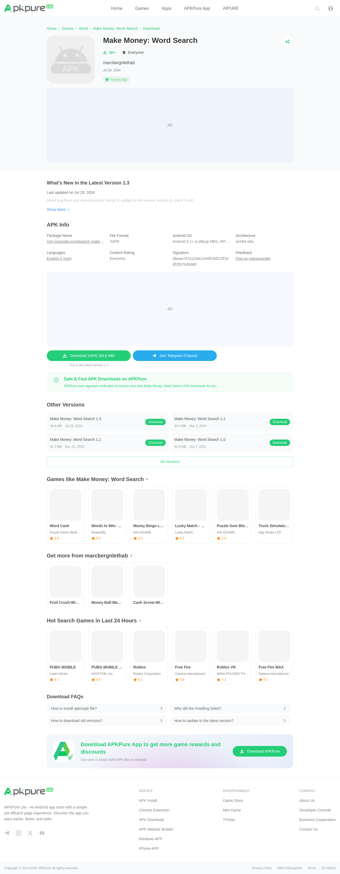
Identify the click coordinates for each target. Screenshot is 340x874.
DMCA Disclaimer (289, 868)
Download (155, 422)
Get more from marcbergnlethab (87, 556)
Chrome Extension (154, 810)
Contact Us (308, 829)
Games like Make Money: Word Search (95, 479)
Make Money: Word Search (115, 28)
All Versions (170, 461)
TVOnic (229, 820)
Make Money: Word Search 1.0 (200, 439)
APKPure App (197, 8)
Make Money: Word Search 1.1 (75, 439)
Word (83, 28)
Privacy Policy (262, 868)
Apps (166, 8)
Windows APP (150, 839)
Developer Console (315, 810)
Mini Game (232, 810)
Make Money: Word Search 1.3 (75, 419)
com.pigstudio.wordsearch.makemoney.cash (83, 241)
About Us (307, 800)
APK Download (151, 820)
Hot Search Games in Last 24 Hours (92, 620)
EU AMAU (328, 868)
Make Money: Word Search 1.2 (200, 419)
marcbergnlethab (119, 62)
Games (142, 8)
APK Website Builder (156, 829)
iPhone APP (149, 848)
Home (116, 8)
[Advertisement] (170, 125)
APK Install (148, 800)
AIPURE (231, 8)
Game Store (233, 800)
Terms (311, 868)
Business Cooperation (317, 820)
